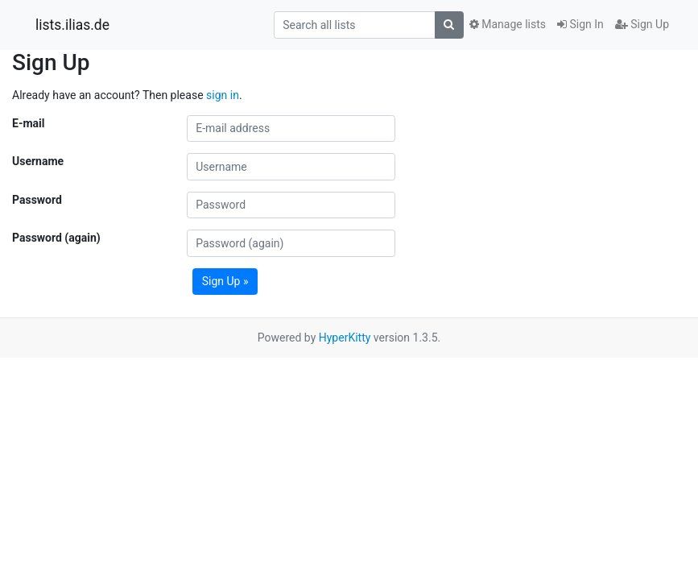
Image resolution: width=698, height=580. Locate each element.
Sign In (580, 24)
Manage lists (507, 24)
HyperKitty (345, 337)
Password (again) (56, 237)
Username (38, 161)
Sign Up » (225, 281)
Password (37, 199)
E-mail (28, 123)
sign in (222, 95)
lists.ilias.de (72, 25)
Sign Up (642, 24)
